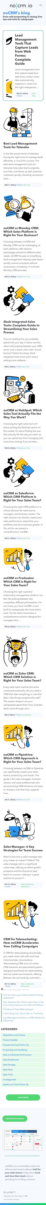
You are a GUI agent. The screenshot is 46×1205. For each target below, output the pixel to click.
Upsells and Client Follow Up (15, 1085)
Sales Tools (8, 1075)
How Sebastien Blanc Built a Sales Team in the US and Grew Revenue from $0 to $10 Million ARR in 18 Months (23, 1004)
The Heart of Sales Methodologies (18, 1009)
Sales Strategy (9, 1065)
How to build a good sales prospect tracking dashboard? (23, 996)
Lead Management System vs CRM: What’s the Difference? (24, 1019)
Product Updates (10, 1040)
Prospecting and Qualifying (15, 1050)
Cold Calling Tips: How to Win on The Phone (23, 1014)
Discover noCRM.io (15, 1119)
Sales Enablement (11, 1060)
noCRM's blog (16, 13)
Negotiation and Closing (14, 1035)
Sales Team (8, 1070)
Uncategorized (9, 1080)
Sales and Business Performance (17, 1055)
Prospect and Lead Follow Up (16, 1045)
